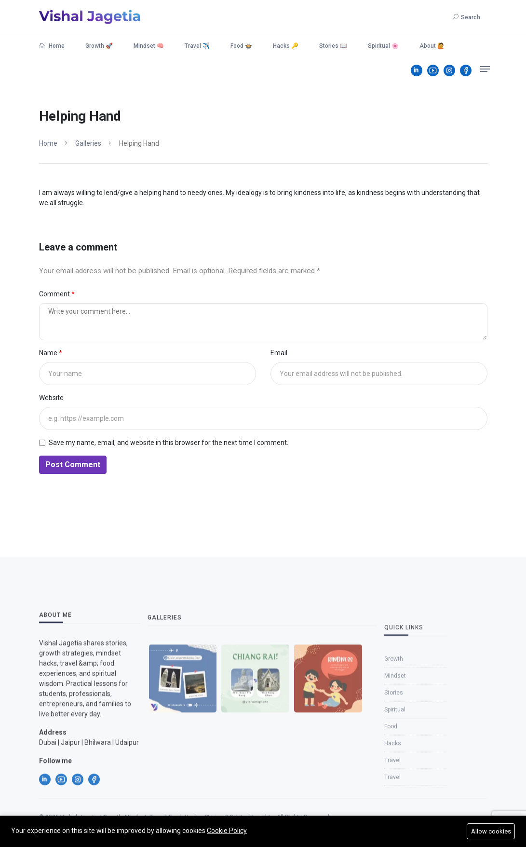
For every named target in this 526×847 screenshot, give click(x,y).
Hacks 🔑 (285, 45)
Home (52, 45)
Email (278, 353)
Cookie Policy (227, 830)
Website (51, 398)
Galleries (88, 143)
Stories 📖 (333, 45)
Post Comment (72, 464)
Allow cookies (491, 831)
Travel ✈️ (197, 45)
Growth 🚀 (99, 45)
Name (49, 353)
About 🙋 (432, 45)
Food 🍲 (241, 45)
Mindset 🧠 (149, 45)
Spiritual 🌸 (383, 45)
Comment (55, 294)
